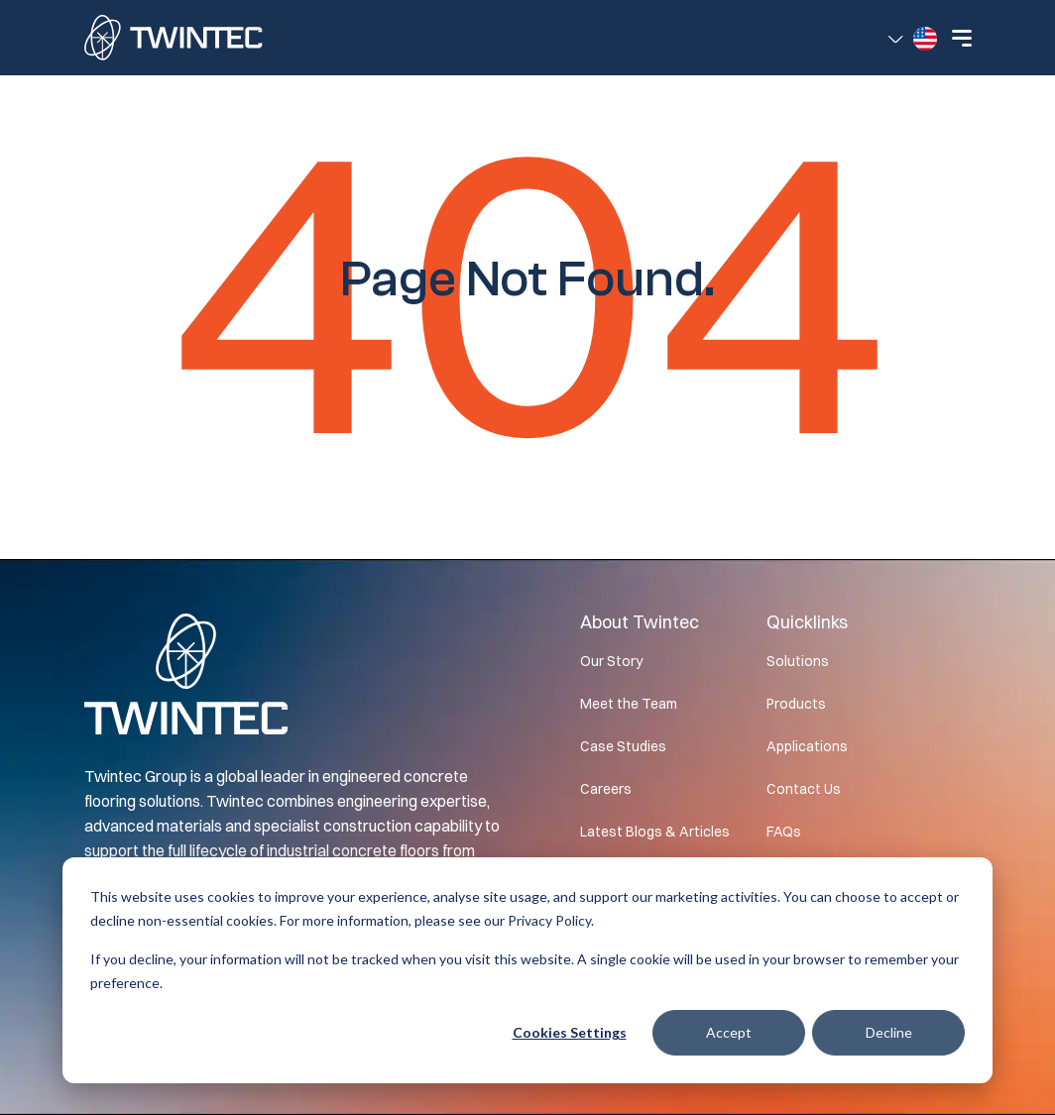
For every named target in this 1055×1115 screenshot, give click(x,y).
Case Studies (623, 746)
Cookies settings (570, 1032)
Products (796, 704)
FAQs (783, 831)
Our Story (611, 661)
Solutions (797, 661)
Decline (889, 1032)
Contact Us (803, 789)
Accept (729, 1032)
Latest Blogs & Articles (655, 831)
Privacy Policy (549, 920)
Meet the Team (628, 704)
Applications (807, 746)
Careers (606, 789)
